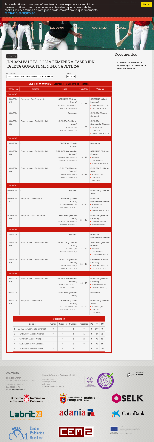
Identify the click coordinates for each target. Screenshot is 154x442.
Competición (100, 27)
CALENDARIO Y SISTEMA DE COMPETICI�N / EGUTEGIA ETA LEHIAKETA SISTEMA (131, 65)
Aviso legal (46, 384)
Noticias (78, 27)
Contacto (141, 27)
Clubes (121, 27)
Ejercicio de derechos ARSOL (53, 386)
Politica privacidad (49, 382)
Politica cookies (48, 379)
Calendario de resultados (77, 84)
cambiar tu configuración (20, 13)
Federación (56, 27)
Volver (12, 56)
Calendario (59, 84)
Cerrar (146, 4)
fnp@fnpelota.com (18, 389)
